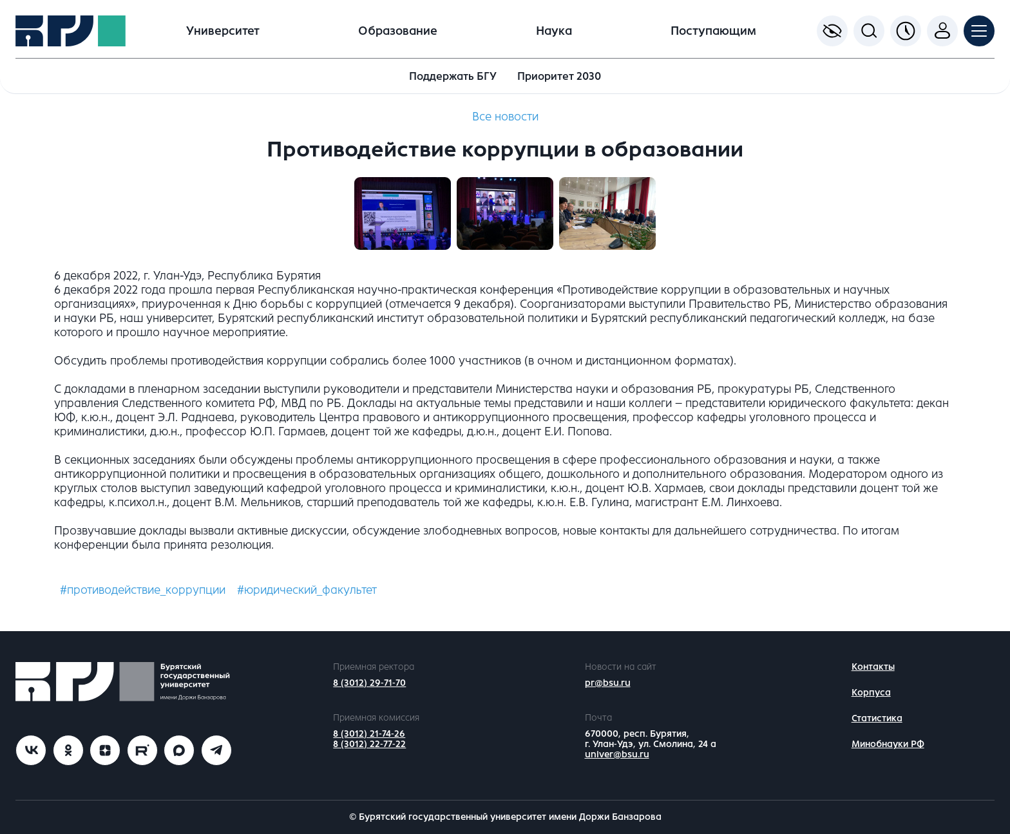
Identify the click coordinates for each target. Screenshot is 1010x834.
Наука (554, 30)
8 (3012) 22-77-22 (369, 744)
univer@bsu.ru (617, 754)
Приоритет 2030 (559, 76)
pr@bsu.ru (608, 683)
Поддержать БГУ (453, 76)
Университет (223, 30)
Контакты (873, 667)
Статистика (877, 718)
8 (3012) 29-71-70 (369, 683)
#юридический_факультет (307, 589)
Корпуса (871, 692)
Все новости (505, 116)
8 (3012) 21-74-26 (369, 734)
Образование (397, 30)
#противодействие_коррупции (142, 589)
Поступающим (713, 30)
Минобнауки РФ (888, 744)
